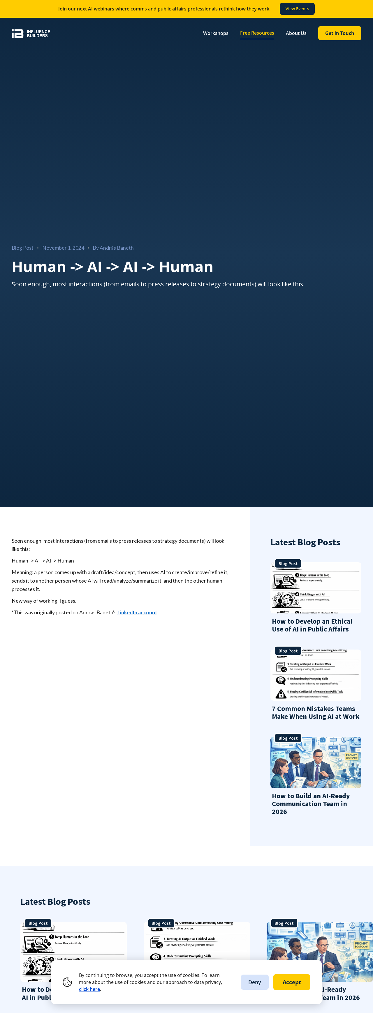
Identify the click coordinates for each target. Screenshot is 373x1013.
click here (89, 989)
